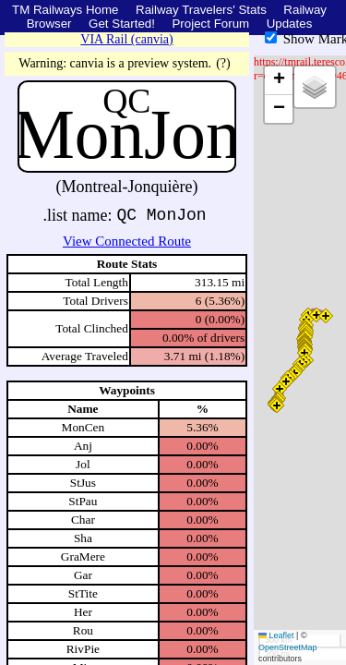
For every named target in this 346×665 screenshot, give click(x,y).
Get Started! (122, 23)
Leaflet (276, 635)
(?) (223, 63)
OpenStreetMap (287, 647)
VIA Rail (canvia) (126, 39)
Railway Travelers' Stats (201, 10)
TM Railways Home (65, 10)
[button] (276, 405)
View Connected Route (127, 241)
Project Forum (210, 23)
